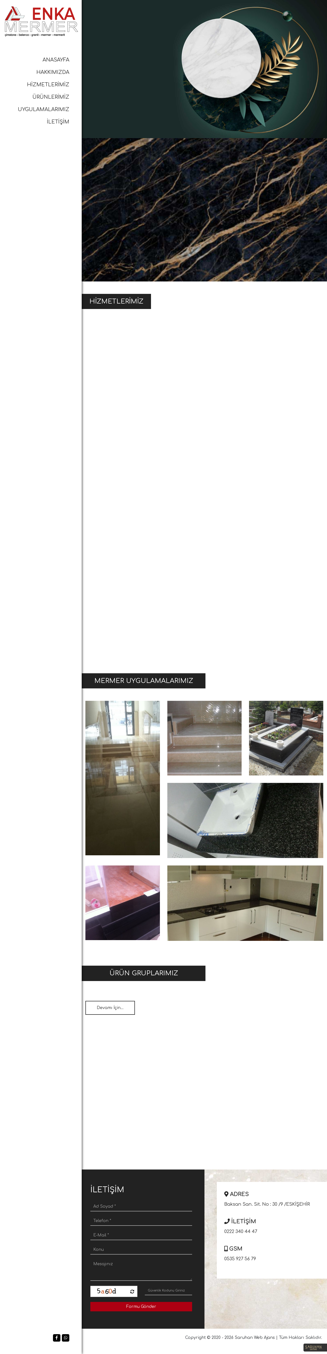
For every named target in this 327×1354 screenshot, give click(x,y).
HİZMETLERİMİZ (48, 85)
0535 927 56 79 (273, 1252)
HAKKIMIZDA (52, 72)
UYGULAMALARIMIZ (43, 109)
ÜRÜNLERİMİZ (50, 97)
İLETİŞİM (58, 122)
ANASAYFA (56, 60)
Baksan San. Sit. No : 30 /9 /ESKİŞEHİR (273, 1198)
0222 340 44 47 (273, 1225)
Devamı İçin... (110, 1008)
